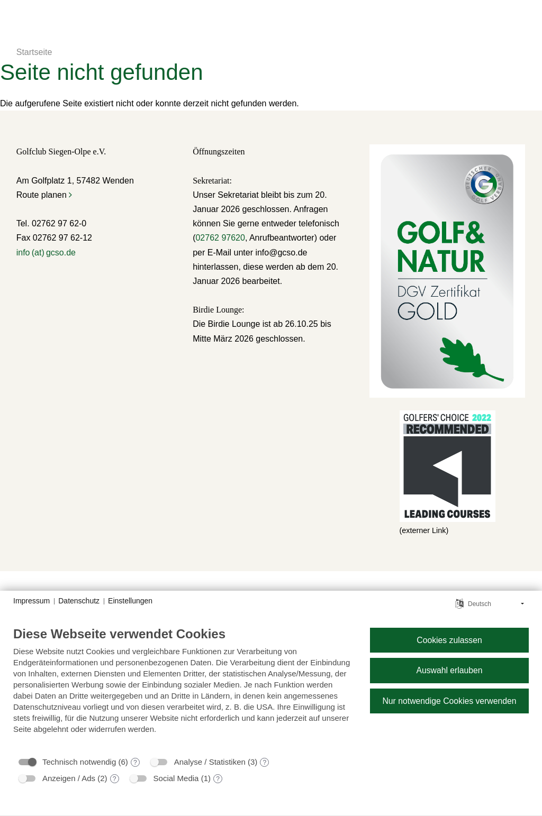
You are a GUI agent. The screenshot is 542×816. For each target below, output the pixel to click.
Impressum (31, 601)
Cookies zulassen (449, 640)
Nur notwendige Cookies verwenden (449, 700)
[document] (183, 688)
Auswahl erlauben (449, 670)
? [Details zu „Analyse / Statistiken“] (265, 762)
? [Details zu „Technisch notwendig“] (135, 762)
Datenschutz (79, 601)
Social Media (176, 778)
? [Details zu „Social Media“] (218, 779)
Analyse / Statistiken (210, 761)
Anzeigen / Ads (68, 778)
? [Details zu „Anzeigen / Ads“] (114, 779)
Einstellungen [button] (130, 601)
